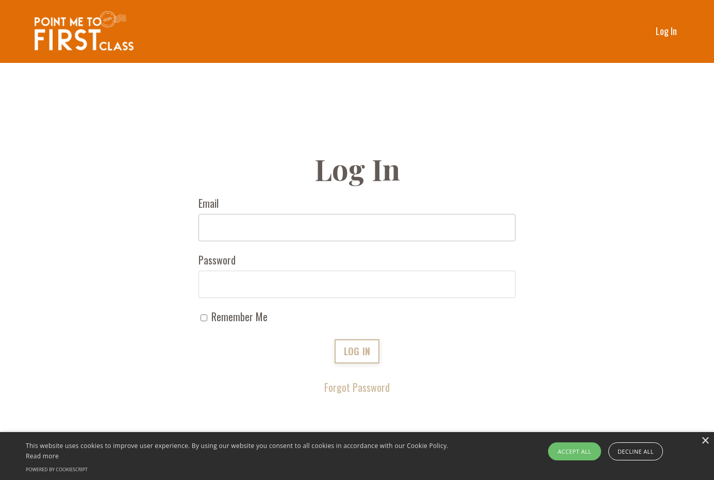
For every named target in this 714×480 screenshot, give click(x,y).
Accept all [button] (574, 451)
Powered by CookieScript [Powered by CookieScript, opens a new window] (57, 469)
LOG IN (357, 351)
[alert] (357, 456)
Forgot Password (357, 387)
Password (217, 260)
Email (208, 203)
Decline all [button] (636, 451)
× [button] (705, 441)
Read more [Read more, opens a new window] (42, 456)
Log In (666, 31)
